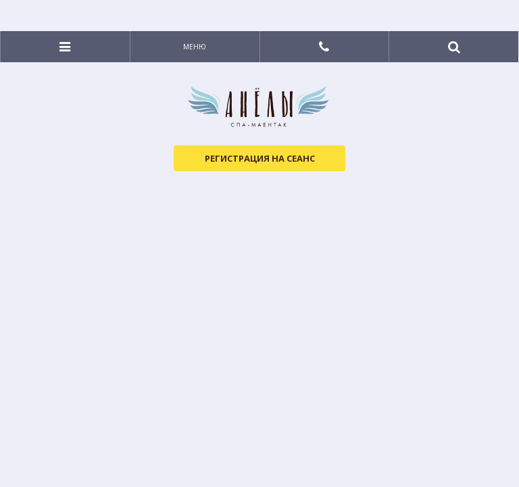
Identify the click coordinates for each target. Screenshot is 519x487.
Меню (194, 46)
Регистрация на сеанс (260, 158)
